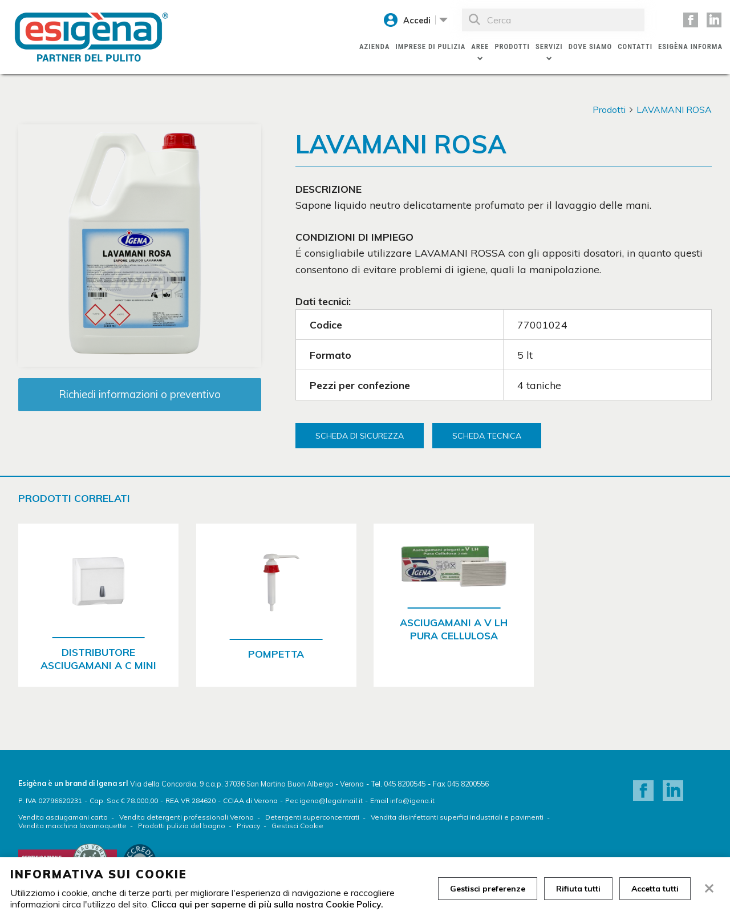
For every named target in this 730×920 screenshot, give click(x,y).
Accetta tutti (655, 888)
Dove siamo (591, 46)
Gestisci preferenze (487, 888)
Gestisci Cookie (297, 825)
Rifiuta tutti (578, 888)
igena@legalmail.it (331, 800)
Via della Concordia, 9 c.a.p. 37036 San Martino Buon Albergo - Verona (247, 783)
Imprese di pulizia (430, 46)
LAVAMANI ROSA (674, 109)
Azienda (374, 46)
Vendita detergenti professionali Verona (186, 817)
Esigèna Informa (690, 46)
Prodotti (512, 46)
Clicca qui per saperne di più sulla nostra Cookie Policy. (267, 904)
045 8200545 (404, 783)
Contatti (635, 46)
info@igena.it (412, 800)
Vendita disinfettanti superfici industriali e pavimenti (457, 817)
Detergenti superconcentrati (312, 817)
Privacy (248, 825)
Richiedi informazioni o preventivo (140, 394)
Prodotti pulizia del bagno (181, 825)
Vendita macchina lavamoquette (72, 825)
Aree (480, 46)
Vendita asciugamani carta (63, 817)
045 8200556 (468, 783)
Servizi (549, 46)
